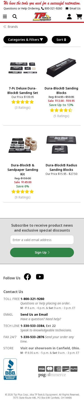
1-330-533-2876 (32, 337)
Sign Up (42, 252)
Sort (61, 39)
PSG (52, 375)
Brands (13, 26)
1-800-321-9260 (32, 299)
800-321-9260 (51, 8)
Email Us (73, 8)
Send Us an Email (34, 314)
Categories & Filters (25, 39)
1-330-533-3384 (32, 326)
